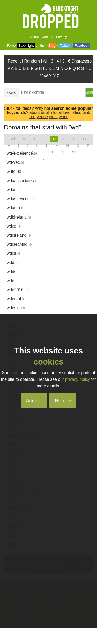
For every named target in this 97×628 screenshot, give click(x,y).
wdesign (16, 308)
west (53, 116)
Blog (52, 46)
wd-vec (15, 162)
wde (13, 280)
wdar (13, 190)
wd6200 (16, 171)
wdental (16, 299)
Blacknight (26, 46)
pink (86, 112)
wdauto (16, 208)
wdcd (14, 226)
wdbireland (19, 217)
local (57, 112)
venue (42, 116)
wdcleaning (19, 244)
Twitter (65, 46)
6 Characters (80, 61)
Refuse (63, 401)
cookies (48, 361)
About (34, 37)
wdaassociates (22, 181)
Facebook (81, 46)
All (45, 61)
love (66, 112)
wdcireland (19, 235)
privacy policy (77, 379)
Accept (34, 401)
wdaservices (20, 199)
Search (89, 92)
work (63, 116)
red (32, 116)
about (34, 112)
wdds (14, 271)
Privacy (61, 37)
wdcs (13, 253)
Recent (14, 61)
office (76, 112)
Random (32, 61)
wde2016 (17, 290)
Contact (47, 37)
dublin (46, 112)
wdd (13, 262)
